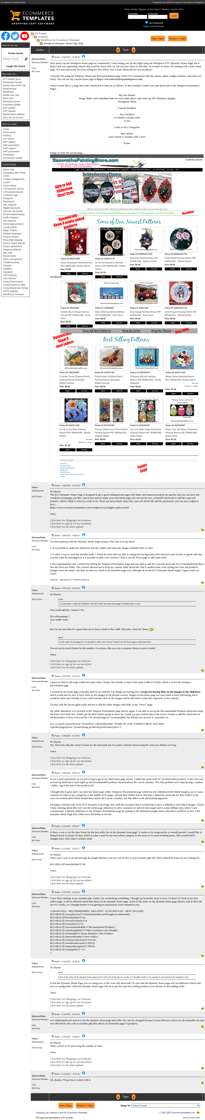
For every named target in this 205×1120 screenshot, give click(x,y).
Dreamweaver (9, 88)
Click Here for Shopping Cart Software (70, 520)
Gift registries (9, 220)
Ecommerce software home (13, 2)
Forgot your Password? (154, 26)
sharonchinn (38, 58)
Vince (35, 487)
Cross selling (9, 185)
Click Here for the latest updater (66, 526)
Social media (9, 256)
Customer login (10, 195)
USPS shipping (10, 291)
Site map (7, 252)
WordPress (8, 92)
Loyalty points (10, 227)
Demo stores (9, 132)
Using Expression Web (14, 285)
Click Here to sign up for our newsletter (70, 523)
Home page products (13, 224)
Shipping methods (12, 249)
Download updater (12, 104)
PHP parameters (11, 151)
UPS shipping (10, 275)
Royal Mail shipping (12, 240)
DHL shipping (9, 204)
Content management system (13, 180)
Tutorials (7, 265)
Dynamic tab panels (13, 211)
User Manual (9, 278)
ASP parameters (11, 145)
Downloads (8, 154)
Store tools (8, 98)
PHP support (9, 148)
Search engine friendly (14, 243)
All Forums (41, 33)
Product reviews (11, 236)
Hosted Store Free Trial (14, 85)
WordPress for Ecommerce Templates (60, 39)
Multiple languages (12, 233)
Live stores (8, 138)
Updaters (7, 268)
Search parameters (12, 246)
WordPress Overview (13, 294)
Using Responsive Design (15, 288)
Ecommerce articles (13, 158)
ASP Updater (9, 108)
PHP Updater (9, 111)
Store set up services (13, 117)
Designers (8, 198)
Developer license (11, 101)
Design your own (11, 95)
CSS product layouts (13, 192)
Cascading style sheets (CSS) (14, 174)
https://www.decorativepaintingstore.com (119, 79)
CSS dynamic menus (13, 188)
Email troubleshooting (13, 214)
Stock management (12, 259)
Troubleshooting (11, 262)
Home (6, 129)
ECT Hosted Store (12, 79)
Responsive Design (12, 82)
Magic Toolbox (10, 230)
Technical (43, 36)
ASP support (9, 142)
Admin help (8, 169)
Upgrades (8, 272)
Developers (8, 201)
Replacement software (14, 114)
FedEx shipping (10, 217)
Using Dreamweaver (13, 281)
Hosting (7, 135)
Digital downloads (11, 208)
